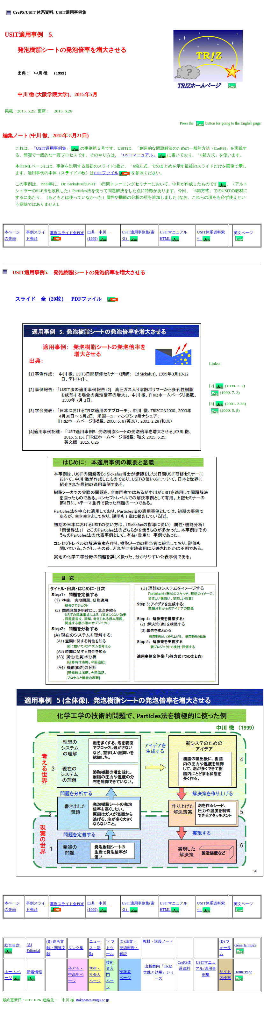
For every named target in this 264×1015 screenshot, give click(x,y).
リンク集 (75, 948)
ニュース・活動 (95, 947)
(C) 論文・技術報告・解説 (129, 947)
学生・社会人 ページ (95, 974)
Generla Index (245, 945)
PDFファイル (111, 172)
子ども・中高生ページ (75, 974)
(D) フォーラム (225, 947)
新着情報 (34, 972)
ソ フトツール (110, 947)
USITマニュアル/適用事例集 (206, 968)
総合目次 (12, 945)
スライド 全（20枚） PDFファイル (66, 299)
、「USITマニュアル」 (141, 155)
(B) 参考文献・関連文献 (56, 947)
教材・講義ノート (158, 941)
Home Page (243, 972)
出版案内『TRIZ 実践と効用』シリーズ (158, 972)
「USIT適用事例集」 (55, 148)
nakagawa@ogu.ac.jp (92, 1000)
